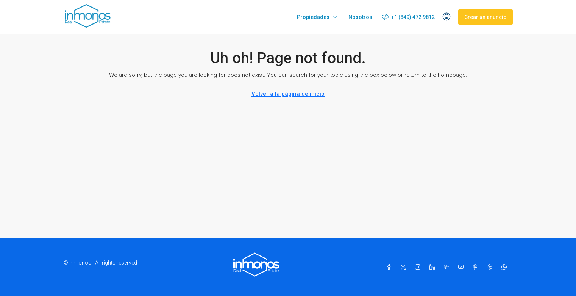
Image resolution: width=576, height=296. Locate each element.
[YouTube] (462, 267)
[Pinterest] (477, 267)
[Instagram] (419, 267)
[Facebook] (390, 267)
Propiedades (313, 17)
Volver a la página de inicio (288, 93)
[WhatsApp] (505, 267)
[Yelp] (491, 267)
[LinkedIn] (433, 267)
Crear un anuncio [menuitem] (485, 17)
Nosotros (360, 17)
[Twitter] (405, 267)
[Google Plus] (448, 267)
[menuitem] (408, 17)
